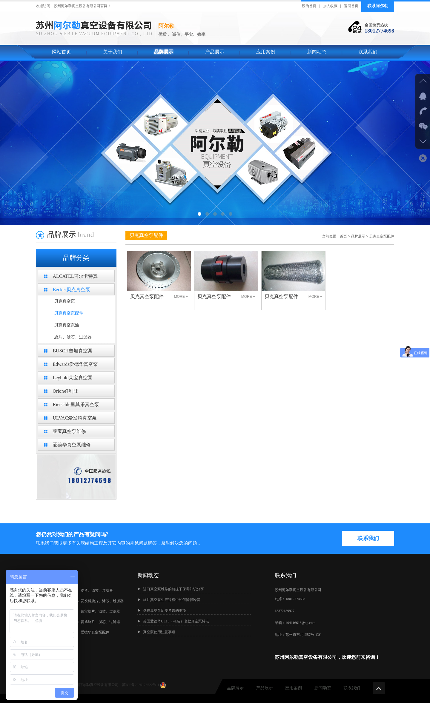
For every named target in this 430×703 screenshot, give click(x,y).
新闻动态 (316, 51)
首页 (343, 236)
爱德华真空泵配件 (95, 632)
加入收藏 (330, 6)
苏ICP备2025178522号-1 (141, 685)
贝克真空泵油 (66, 325)
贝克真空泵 (64, 301)
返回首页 (351, 6)
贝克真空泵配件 (68, 313)
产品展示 (214, 51)
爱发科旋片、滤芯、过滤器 (102, 601)
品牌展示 (163, 51)
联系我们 (367, 51)
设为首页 (309, 6)
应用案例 (265, 51)
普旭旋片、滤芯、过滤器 (100, 622)
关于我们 (112, 51)
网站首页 (61, 51)
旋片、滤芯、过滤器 (73, 337)
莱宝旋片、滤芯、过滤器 (100, 611)
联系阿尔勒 (377, 6)
